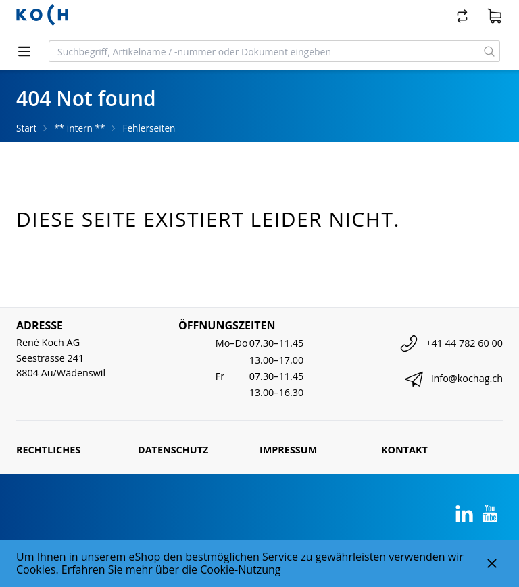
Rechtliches (48, 449)
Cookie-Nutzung (240, 569)
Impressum (288, 449)
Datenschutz (173, 449)
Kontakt (404, 449)
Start (26, 127)
